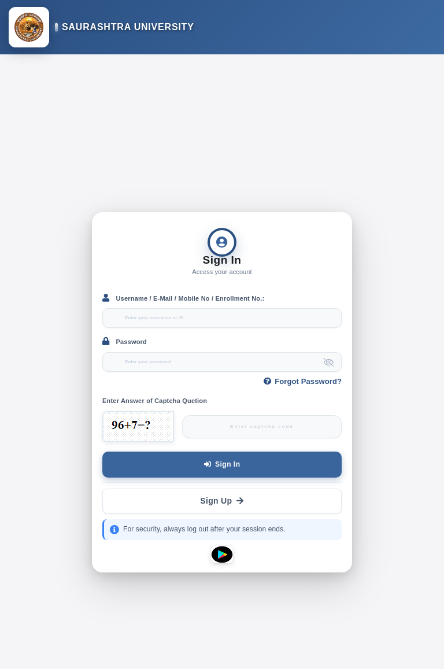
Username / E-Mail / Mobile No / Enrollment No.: (183, 298)
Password (124, 341)
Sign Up (221, 500)
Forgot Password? (303, 381)
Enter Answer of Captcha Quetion (154, 400)
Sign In (222, 464)
